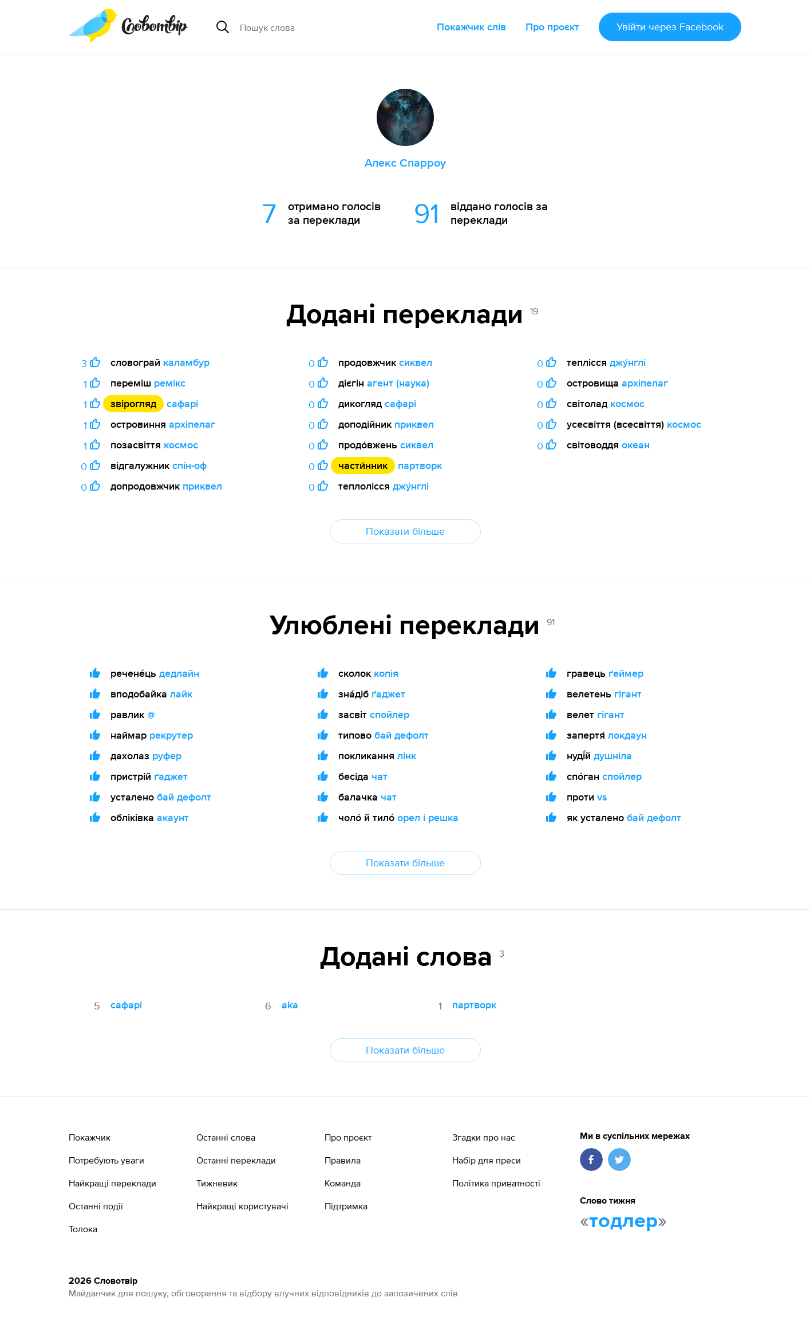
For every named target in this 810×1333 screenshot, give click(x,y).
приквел (202, 486)
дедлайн (179, 673)
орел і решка (428, 817)
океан (636, 445)
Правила (343, 1160)
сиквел (415, 362)
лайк (181, 694)
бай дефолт (184, 797)
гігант (628, 694)
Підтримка (346, 1206)
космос (181, 445)
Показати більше (405, 531)
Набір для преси (486, 1160)
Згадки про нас (483, 1137)
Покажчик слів (471, 27)
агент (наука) (398, 383)
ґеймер (626, 673)
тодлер (623, 1221)
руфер (166, 756)
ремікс (169, 383)
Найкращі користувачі (242, 1206)
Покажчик (89, 1137)
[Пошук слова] (324, 26)
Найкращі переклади (112, 1183)
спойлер (389, 714)
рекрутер (171, 735)
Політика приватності (496, 1183)
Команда (343, 1183)
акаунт (173, 817)
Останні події (96, 1206)
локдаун (627, 735)
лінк (406, 756)
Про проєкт (552, 27)
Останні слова (225, 1137)
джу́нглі (411, 486)
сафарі (182, 403)
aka (290, 1005)
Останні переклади (236, 1160)
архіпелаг (192, 424)
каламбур (186, 362)
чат (380, 776)
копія (386, 673)
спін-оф (189, 465)
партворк (420, 465)
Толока (83, 1229)
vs (602, 797)
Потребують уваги (106, 1160)
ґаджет (171, 776)
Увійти (670, 27)
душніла (613, 756)
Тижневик (217, 1183)
